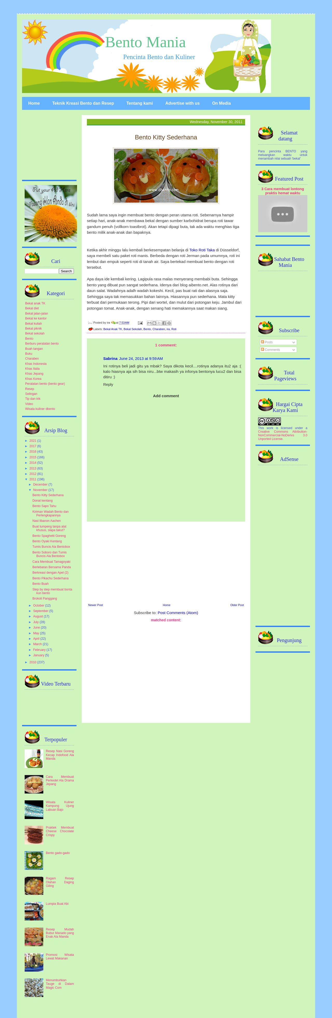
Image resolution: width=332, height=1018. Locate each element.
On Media (221, 103)
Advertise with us (182, 103)
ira (168, 329)
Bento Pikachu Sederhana (50, 578)
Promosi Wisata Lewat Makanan (60, 956)
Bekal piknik (33, 328)
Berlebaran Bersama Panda (51, 567)
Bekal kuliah (33, 323)
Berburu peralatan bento (42, 343)
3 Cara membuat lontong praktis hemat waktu (282, 191)
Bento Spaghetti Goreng (49, 536)
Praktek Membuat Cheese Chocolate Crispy (60, 831)
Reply (108, 384)
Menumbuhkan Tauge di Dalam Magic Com (60, 983)
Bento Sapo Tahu (44, 506)
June (37, 627)
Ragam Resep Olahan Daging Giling (60, 882)
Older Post (237, 605)
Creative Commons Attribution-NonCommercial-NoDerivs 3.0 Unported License (282, 435)
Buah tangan (34, 349)
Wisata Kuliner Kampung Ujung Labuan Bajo (60, 805)
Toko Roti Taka (202, 250)
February (39, 650)
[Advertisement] (166, 561)
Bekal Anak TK (112, 329)
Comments (270, 350)
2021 (33, 441)
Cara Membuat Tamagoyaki (51, 562)
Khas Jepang (34, 373)
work (270, 428)
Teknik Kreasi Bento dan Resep (83, 103)
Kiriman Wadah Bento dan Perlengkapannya (50, 513)
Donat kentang (42, 500)
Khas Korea (33, 379)
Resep (29, 389)
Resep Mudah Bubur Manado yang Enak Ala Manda (60, 933)
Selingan (31, 394)
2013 (33, 468)
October (39, 605)
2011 (33, 479)
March (38, 644)
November (41, 490)
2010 (33, 662)
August (38, 616)
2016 (33, 451)
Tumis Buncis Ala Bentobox (51, 547)
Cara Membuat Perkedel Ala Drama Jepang (60, 780)
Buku (28, 353)
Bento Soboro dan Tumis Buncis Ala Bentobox (49, 554)
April (36, 638)
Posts (267, 342)
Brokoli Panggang (44, 598)
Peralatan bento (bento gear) (45, 384)
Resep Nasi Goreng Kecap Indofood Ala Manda (60, 754)
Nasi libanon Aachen (46, 521)
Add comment (166, 396)
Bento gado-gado (58, 853)
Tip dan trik (32, 399)
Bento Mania (145, 42)
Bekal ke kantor (36, 318)
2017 (33, 446)
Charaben (159, 329)
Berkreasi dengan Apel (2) (50, 572)
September (41, 611)
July (36, 622)
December (41, 484)
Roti (174, 329)
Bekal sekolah (35, 333)
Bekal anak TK (35, 303)
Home (34, 103)
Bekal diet (32, 308)
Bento (147, 329)
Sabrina (110, 358)
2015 (33, 457)
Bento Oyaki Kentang (47, 541)
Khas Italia (32, 369)
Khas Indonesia (36, 364)
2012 (33, 474)
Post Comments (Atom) (178, 612)
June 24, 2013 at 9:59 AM (141, 358)
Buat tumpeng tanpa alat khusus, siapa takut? (49, 528)
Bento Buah (40, 584)
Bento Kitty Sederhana (48, 495)
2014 (33, 463)
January (39, 655)
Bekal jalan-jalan (36, 313)
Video (29, 404)
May (36, 633)
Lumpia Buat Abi (57, 904)
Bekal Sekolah (133, 329)
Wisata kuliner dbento (40, 409)
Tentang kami (139, 103)
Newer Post (95, 605)
